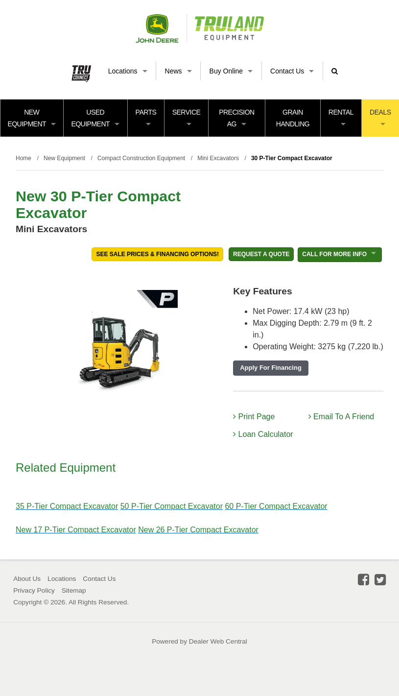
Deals (380, 116)
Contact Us (292, 71)
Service (186, 116)
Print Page (254, 416)
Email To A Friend (341, 416)
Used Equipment (95, 118)
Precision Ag (237, 118)
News (178, 71)
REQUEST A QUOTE (261, 254)
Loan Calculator (263, 434)
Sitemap (74, 590)
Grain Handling (292, 118)
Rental (341, 116)
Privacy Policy (34, 590)
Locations (127, 71)
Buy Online (231, 71)
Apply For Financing (271, 367)
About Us (27, 578)
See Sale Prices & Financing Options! (157, 254)
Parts (146, 116)
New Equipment (31, 118)
